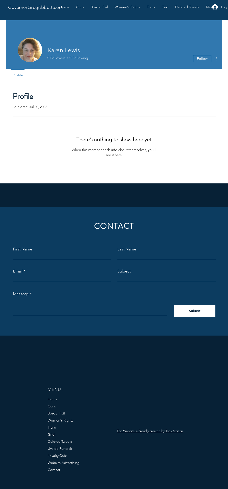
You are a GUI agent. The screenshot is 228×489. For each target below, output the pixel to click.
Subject (124, 271)
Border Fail (56, 413)
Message (21, 294)
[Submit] (194, 311)
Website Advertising (63, 463)
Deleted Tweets (60, 441)
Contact (54, 470)
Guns (52, 406)
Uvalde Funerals (60, 448)
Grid (51, 434)
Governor (18, 7)
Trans (52, 427)
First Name (22, 249)
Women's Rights (60, 420)
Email (18, 271)
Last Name (126, 249)
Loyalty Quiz (57, 456)
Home (53, 399)
